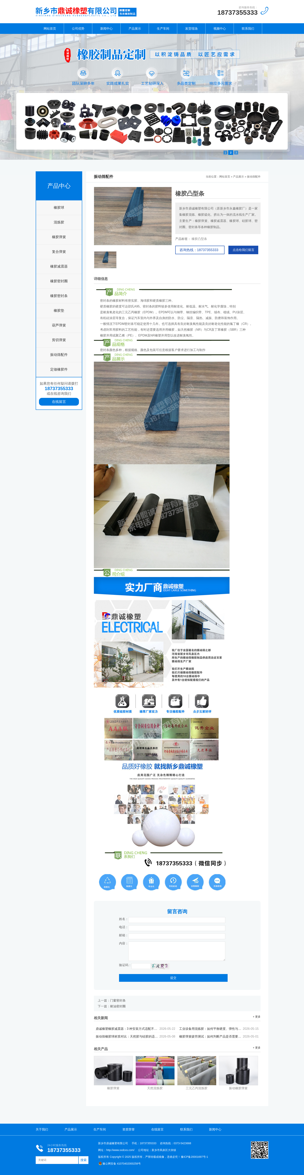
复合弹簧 (59, 252)
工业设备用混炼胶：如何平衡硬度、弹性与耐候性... (219, 1028)
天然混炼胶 (155, 1088)
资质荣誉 (128, 1129)
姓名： (123, 919)
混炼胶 (59, 222)
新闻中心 (106, 28)
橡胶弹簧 (59, 237)
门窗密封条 (118, 1000)
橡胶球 (59, 207)
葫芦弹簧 (59, 325)
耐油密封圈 (118, 1006)
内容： (123, 943)
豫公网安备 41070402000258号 (119, 1163)
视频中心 (219, 28)
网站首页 (50, 28)
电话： (123, 927)
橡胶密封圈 (59, 281)
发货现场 (191, 28)
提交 (173, 977)
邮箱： (123, 935)
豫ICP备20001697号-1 (194, 1156)
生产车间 (163, 28)
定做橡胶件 (59, 369)
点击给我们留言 (243, 249)
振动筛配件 (59, 355)
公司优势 (78, 28)
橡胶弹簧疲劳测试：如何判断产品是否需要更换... (219, 1036)
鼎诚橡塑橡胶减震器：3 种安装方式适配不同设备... (135, 1028)
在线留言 (59, 402)
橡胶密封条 (59, 296)
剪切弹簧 (59, 340)
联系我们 (248, 28)
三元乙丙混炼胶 (196, 1088)
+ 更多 (257, 1016)
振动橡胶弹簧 (238, 1088)
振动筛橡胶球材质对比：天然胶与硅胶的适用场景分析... (135, 1036)
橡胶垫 (59, 310)
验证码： (125, 965)
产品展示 (135, 28)
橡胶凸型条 (199, 238)
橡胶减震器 (59, 266)
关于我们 (42, 1129)
